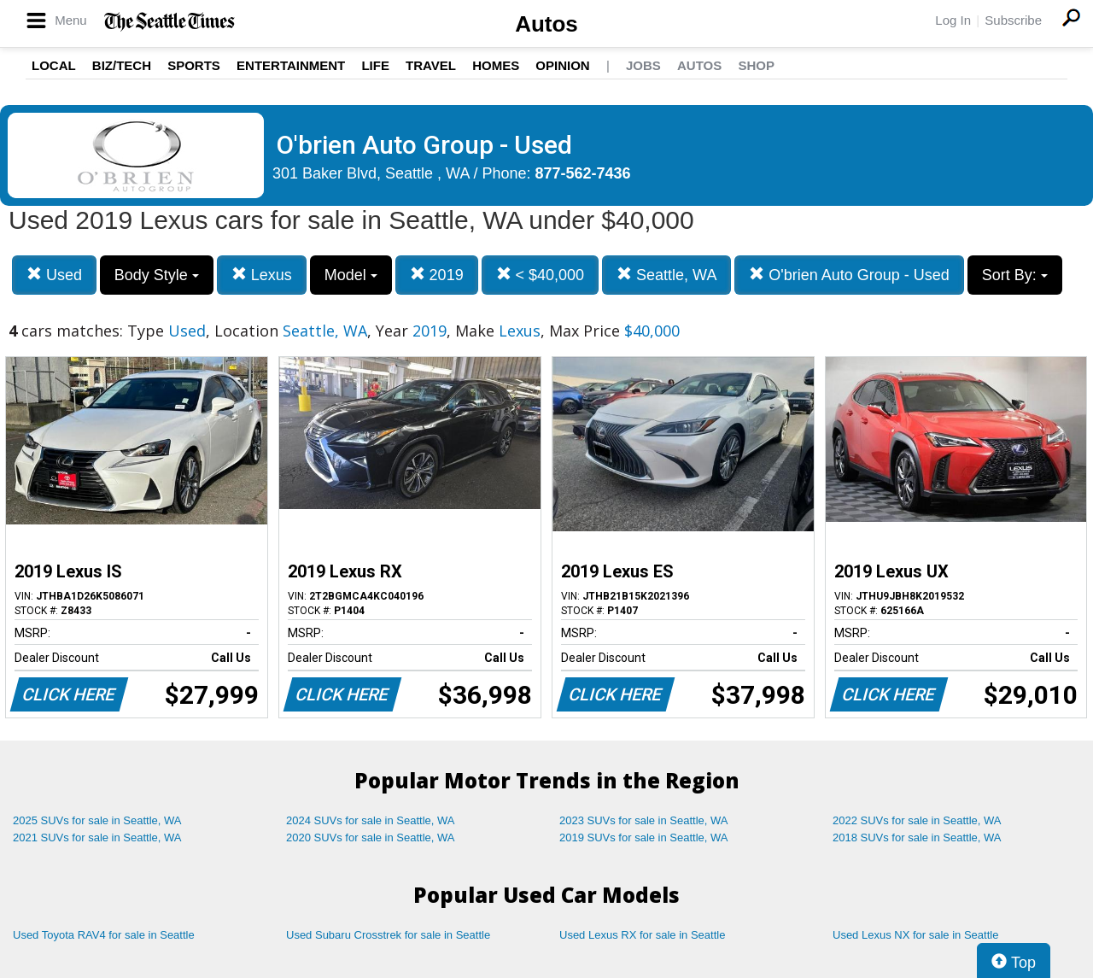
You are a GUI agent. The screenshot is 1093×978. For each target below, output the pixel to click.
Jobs (643, 65)
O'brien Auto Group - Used (849, 275)
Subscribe (1013, 20)
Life (375, 65)
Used (54, 275)
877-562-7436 (583, 173)
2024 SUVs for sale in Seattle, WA (370, 820)
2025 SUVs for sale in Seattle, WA (97, 820)
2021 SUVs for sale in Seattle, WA (97, 837)
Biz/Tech (121, 65)
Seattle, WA (666, 275)
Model (350, 275)
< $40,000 (540, 275)
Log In (953, 20)
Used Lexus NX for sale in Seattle (915, 934)
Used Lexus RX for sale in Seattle (642, 934)
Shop (756, 65)
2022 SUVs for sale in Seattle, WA (917, 820)
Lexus (261, 275)
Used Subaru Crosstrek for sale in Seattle (388, 934)
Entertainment (291, 65)
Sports (193, 65)
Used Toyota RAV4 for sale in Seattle (104, 934)
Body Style (156, 275)
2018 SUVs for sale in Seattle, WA (917, 837)
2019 (437, 275)
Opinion (562, 65)
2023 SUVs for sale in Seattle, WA (643, 820)
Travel (431, 65)
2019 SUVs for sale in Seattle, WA (643, 837)
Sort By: (1015, 275)
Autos (546, 24)
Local (54, 65)
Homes (495, 65)
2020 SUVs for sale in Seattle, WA (370, 837)
